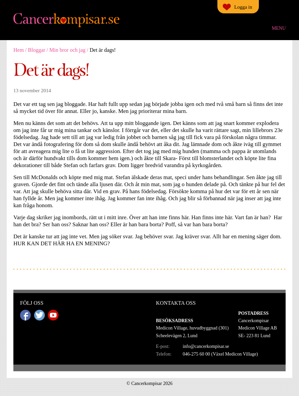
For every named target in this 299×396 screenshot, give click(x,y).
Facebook (25, 315)
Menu (279, 28)
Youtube (53, 315)
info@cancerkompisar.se (206, 346)
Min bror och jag (67, 50)
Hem (18, 50)
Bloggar (36, 50)
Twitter (39, 315)
